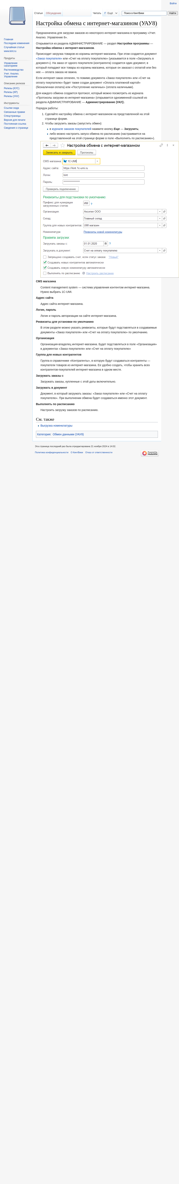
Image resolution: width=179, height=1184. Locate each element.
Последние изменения (16, 43)
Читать (105, 13)
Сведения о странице (16, 127)
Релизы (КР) (11, 92)
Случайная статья (14, 47)
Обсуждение (53, 13)
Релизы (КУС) (11, 88)
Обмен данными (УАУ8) (68, 434)
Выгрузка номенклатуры (56, 425)
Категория (43, 434)
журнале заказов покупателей (71, 128)
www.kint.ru (10, 51)
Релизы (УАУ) (11, 96)
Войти (173, 3)
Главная (8, 39)
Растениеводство (13, 69)
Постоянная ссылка (15, 123)
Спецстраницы (12, 115)
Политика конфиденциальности (51, 452)
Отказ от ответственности (98, 452)
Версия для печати (14, 120)
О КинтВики (77, 452)
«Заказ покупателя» (49, 58)
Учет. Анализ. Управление (11, 75)
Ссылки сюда (11, 108)
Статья (38, 13)
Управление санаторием (10, 64)
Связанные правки (14, 112)
